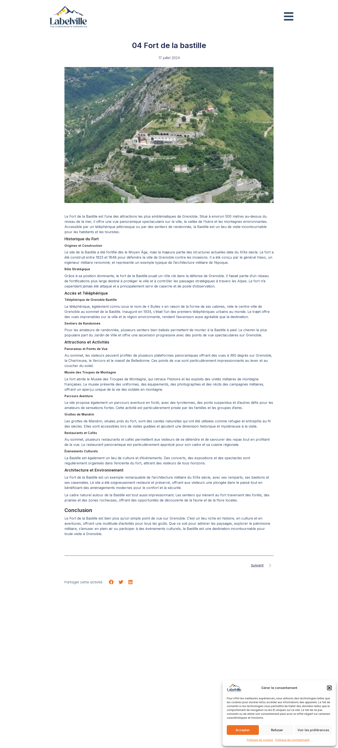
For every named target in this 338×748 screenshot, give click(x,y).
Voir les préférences (313, 730)
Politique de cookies (260, 740)
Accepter (243, 730)
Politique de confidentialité (292, 740)
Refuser (277, 730)
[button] (329, 688)
